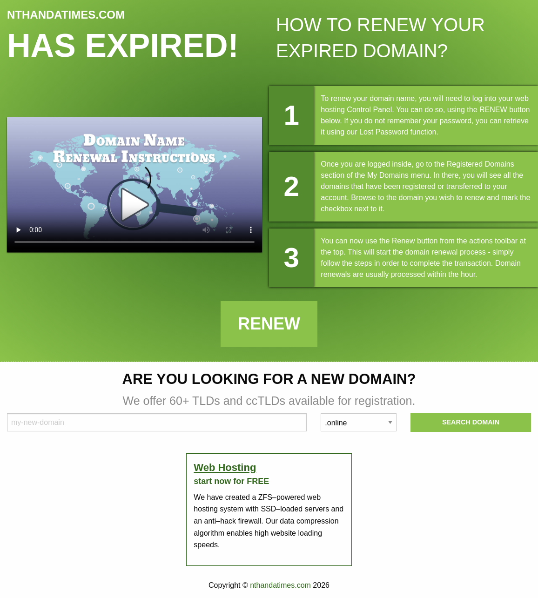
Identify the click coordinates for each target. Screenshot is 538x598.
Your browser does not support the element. (134, 184)
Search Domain (470, 422)
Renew (269, 323)
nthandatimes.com (280, 585)
